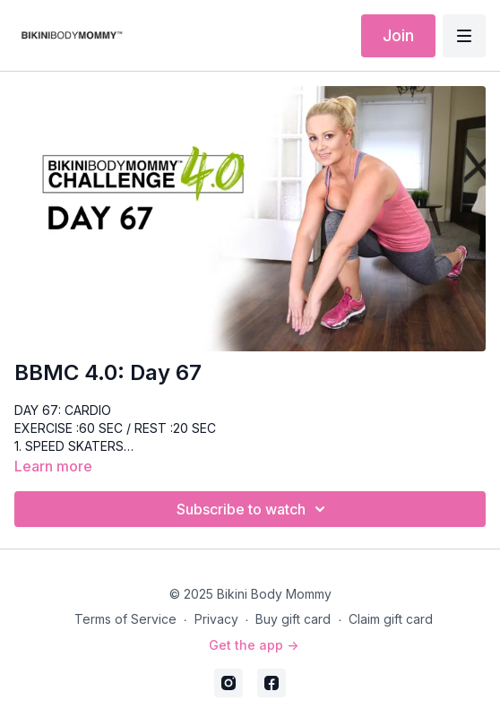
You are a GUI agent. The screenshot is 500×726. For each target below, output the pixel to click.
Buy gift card (293, 619)
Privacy (216, 619)
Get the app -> (253, 645)
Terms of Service (125, 619)
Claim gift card (391, 619)
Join (398, 35)
